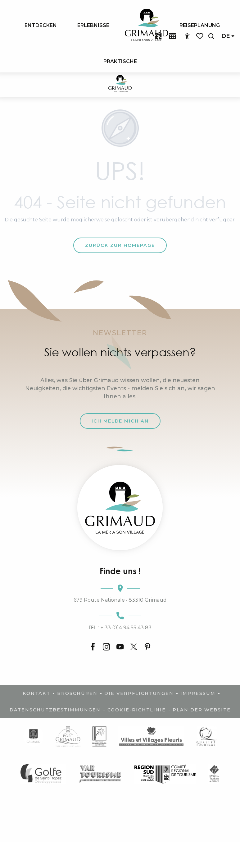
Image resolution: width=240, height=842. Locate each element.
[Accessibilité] (187, 36)
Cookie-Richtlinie (136, 710)
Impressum (197, 693)
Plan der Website (202, 710)
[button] (211, 36)
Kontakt (36, 693)
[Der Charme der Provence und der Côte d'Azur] (120, 85)
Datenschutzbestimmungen (55, 710)
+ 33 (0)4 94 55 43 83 (120, 627)
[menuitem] (41, 25)
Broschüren (77, 693)
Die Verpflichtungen (139, 693)
